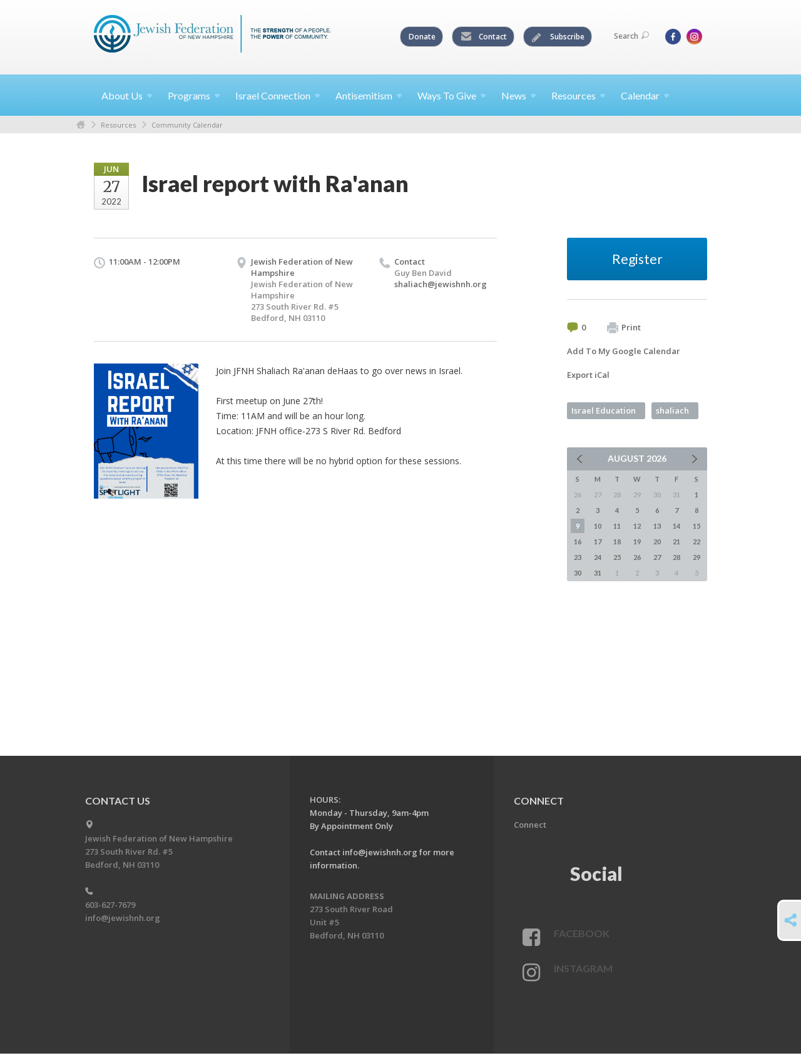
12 (637, 526)
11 (617, 526)
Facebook (582, 933)
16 (577, 541)
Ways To (451, 95)
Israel (277, 95)
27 (657, 557)
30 (577, 573)
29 (696, 557)
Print (624, 328)
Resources (118, 125)
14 (676, 526)
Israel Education (603, 410)
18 (617, 541)
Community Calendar (187, 125)
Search (631, 36)
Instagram (583, 968)
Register (637, 259)
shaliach (672, 410)
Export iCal (588, 374)
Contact (484, 37)
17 (597, 541)
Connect (530, 824)
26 (637, 557)
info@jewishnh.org (122, 917)
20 (657, 541)
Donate (422, 36)
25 (617, 557)
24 (597, 557)
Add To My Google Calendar (623, 351)
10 (597, 526)
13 (657, 526)
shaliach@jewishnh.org (440, 284)
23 (577, 557)
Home (80, 125)
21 (676, 541)
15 (696, 526)
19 (637, 541)
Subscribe (558, 37)
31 (597, 573)
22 (696, 541)
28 (676, 557)
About (127, 95)
